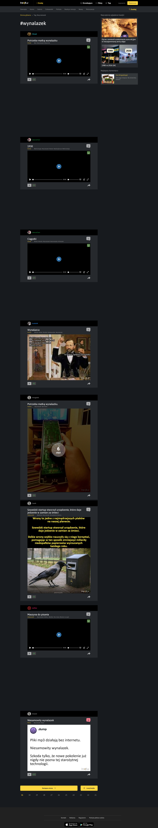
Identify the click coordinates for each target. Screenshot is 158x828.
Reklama (72, 818)
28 (44, 795)
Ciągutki (31, 238)
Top (109, 3)
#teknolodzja (66, 148)
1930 (30, 146)
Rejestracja (132, 3)
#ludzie (45, 332)
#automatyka (54, 241)
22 (88, 795)
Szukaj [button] (133, 9)
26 (59, 795)
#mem (41, 332)
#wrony (59, 515)
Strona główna (25, 15)
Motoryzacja (90, 9)
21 (95, 795)
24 (74, 795)
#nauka (40, 241)
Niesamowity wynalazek (40, 720)
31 (22, 795)
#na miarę (56, 617)
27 (51, 795)
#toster (51, 148)
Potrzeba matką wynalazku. (42, 404)
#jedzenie (39, 515)
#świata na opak (64, 617)
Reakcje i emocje (70, 9)
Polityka (58, 9)
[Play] (30, 73)
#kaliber (51, 617)
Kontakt (63, 818)
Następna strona (49, 788)
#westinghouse (58, 148)
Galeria (39, 9)
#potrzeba (44, 406)
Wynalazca (33, 329)
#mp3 (42, 722)
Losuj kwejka (89, 788)
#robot (36, 241)
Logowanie (121, 3)
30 (29, 795)
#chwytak (61, 241)
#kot (35, 43)
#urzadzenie (53, 515)
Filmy (100, 3)
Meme (29, 722)
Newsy (81, 9)
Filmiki (29, 43)
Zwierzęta (23, 9)
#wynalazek (40, 43)
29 (37, 795)
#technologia (37, 148)
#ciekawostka (51, 332)
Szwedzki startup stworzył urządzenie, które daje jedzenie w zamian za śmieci (54, 511)
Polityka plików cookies (96, 818)
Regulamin (82, 818)
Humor (32, 9)
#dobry (46, 617)
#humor (36, 332)
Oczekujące (87, 3)
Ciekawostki (49, 9)
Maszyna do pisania (38, 614)
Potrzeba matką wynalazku (42, 40)
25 (66, 795)
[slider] (47, 74)
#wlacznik (47, 43)
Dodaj (40, 3)
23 (81, 795)
